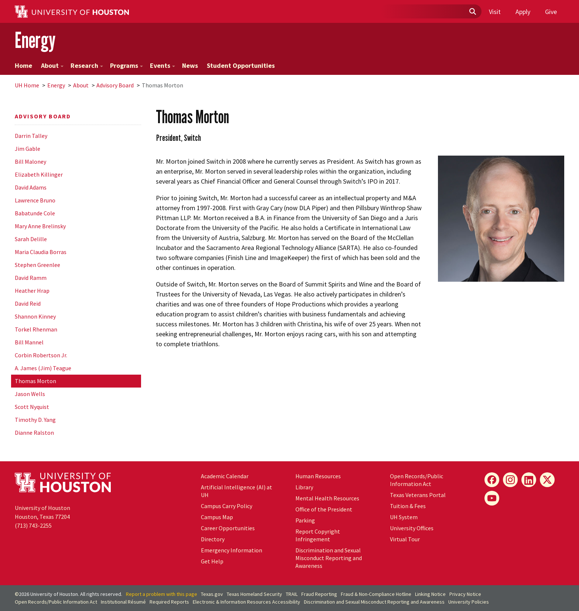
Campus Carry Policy (226, 506)
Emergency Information (231, 550)
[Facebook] (491, 479)
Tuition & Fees (408, 506)
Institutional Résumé (123, 601)
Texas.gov (212, 594)
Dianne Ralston (34, 432)
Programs (126, 65)
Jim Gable (27, 148)
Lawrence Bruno (35, 200)
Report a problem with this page (161, 594)
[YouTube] (491, 498)
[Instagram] (510, 479)
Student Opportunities (241, 65)
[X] (547, 479)
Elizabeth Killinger (39, 174)
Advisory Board (115, 85)
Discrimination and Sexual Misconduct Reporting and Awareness (328, 557)
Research (87, 65)
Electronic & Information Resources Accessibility (246, 601)
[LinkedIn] (528, 479)
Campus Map (217, 517)
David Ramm (31, 277)
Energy (35, 40)
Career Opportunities (228, 528)
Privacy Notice (465, 594)
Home (23, 65)
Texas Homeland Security (254, 594)
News (190, 65)
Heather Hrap (32, 290)
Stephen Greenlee (37, 264)
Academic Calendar (225, 476)
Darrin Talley (31, 135)
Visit (495, 11)
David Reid (28, 303)
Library (304, 487)
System (404, 517)
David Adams (31, 187)
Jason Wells (30, 394)
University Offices (412, 528)
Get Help (212, 561)
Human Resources (318, 476)
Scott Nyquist (32, 406)
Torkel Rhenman (36, 329)
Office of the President (323, 509)
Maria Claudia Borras (40, 252)
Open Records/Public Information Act (416, 479)
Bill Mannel (29, 342)
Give (551, 11)
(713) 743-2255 (33, 525)
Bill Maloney (30, 161)
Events (162, 65)
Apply (522, 11)
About (52, 65)
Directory (213, 539)
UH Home (27, 85)
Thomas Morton (35, 381)
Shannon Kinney (35, 316)
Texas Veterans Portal (418, 495)
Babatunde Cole (35, 213)
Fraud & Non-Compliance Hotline (376, 594)
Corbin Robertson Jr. (41, 355)
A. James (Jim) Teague (43, 368)
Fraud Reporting (319, 594)
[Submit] (472, 11)
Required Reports (169, 601)
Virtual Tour (405, 539)
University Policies (468, 601)
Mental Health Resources (327, 498)
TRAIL (292, 594)
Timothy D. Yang (35, 419)
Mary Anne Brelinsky (40, 226)
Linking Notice (430, 594)
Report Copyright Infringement (317, 535)
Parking (305, 520)
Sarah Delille (31, 239)
